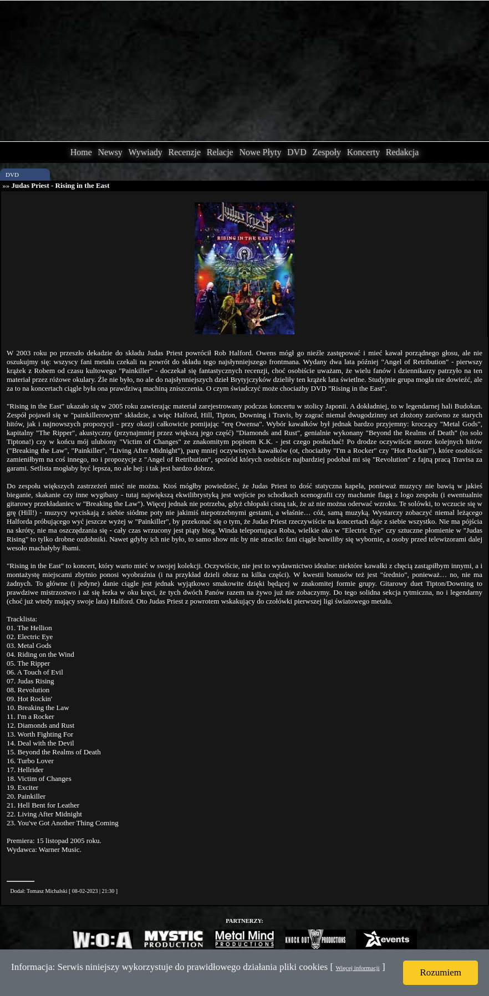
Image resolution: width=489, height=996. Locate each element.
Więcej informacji (357, 967)
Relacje (220, 152)
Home (81, 152)
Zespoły (326, 152)
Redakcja (402, 152)
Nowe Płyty (260, 152)
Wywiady (145, 152)
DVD (297, 152)
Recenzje (184, 152)
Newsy (110, 152)
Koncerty (363, 152)
